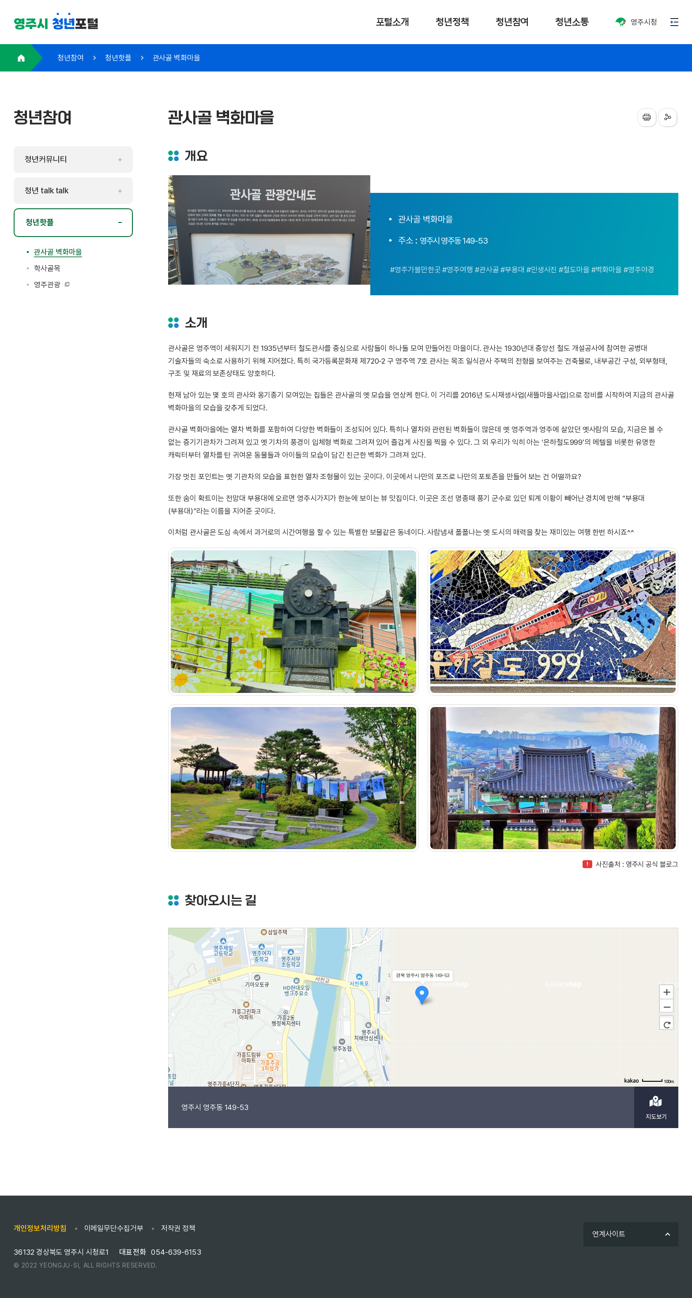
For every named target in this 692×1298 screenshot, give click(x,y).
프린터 (647, 117)
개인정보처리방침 (40, 1228)
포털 (56, 24)
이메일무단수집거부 (113, 1228)
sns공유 (667, 117)
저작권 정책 (178, 1228)
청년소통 (572, 22)
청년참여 (512, 22)
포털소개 (393, 22)
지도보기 (656, 1116)
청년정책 (452, 22)
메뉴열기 (674, 22)
